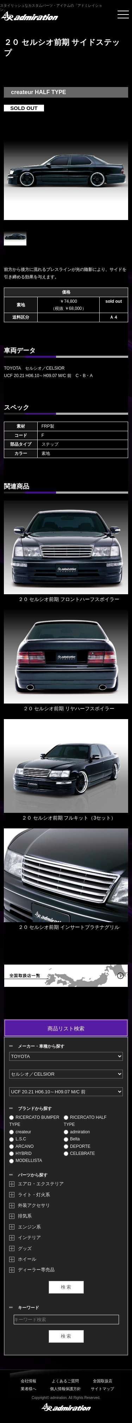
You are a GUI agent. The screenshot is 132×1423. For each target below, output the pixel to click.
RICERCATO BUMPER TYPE (34, 1121)
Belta (72, 1138)
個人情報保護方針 (65, 1389)
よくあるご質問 (65, 1381)
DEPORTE (77, 1146)
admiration (77, 1131)
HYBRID (20, 1153)
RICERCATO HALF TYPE (85, 1121)
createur (20, 1131)
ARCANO (21, 1146)
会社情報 (28, 1381)
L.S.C (17, 1138)
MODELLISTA (25, 1160)
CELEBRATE (79, 1153)
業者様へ (28, 1389)
